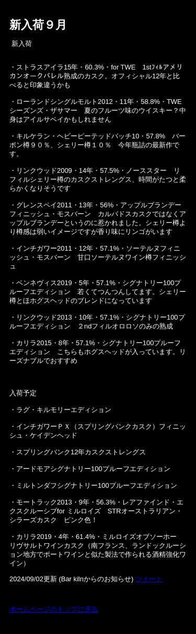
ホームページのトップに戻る (53, 609)
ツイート (149, 579)
